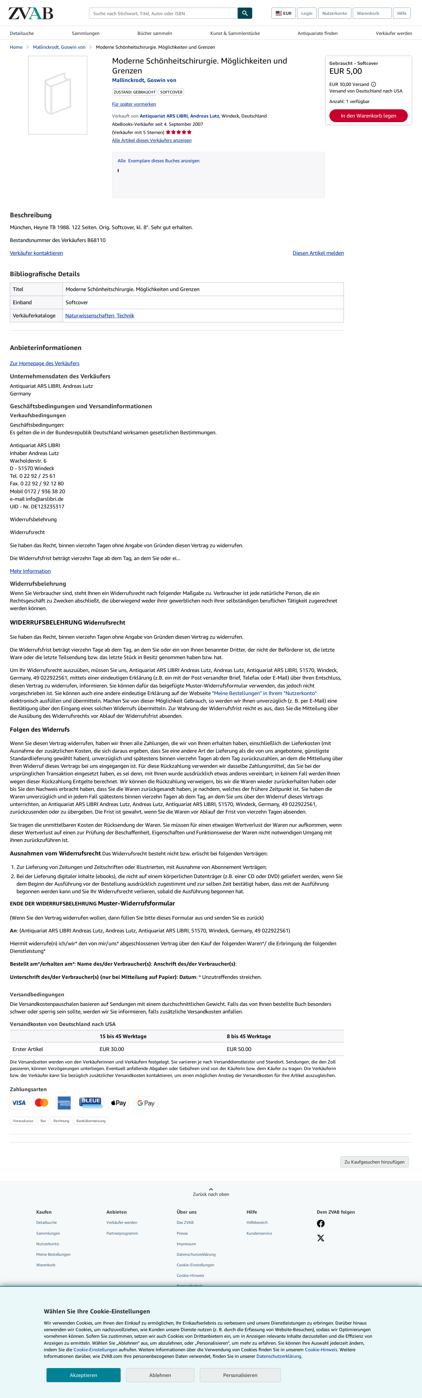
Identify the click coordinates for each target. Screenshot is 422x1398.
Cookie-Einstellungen (95, 1349)
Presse (182, 1233)
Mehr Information (30, 571)
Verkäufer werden (394, 33)
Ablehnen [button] (160, 1375)
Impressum (186, 1243)
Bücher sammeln (154, 33)
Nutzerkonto (334, 13)
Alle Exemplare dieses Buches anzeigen (158, 160)
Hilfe (402, 13)
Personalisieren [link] (240, 1375)
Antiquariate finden (318, 33)
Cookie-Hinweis (190, 1275)
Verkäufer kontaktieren (36, 253)
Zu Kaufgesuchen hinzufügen (375, 1162)
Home (16, 47)
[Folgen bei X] (321, 1238)
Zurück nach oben (211, 1194)
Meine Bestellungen (53, 1254)
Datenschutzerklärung (196, 1254)
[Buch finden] (245, 13)
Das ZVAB (185, 1222)
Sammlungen (86, 33)
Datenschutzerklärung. (279, 1356)
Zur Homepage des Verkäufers (44, 363)
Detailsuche (22, 33)
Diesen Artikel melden (318, 253)
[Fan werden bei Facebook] (321, 1224)
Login (307, 13)
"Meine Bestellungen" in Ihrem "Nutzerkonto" (264, 693)
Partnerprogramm (122, 1233)
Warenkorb (45, 1264)
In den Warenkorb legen (368, 115)
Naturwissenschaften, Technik (99, 315)
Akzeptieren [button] (83, 1375)
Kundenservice (259, 1233)
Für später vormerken (134, 104)
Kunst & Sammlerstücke (235, 33)
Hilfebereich (257, 1222)
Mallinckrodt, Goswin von (59, 47)
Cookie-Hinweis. (321, 1349)
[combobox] (163, 13)
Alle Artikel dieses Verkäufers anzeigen (152, 140)
